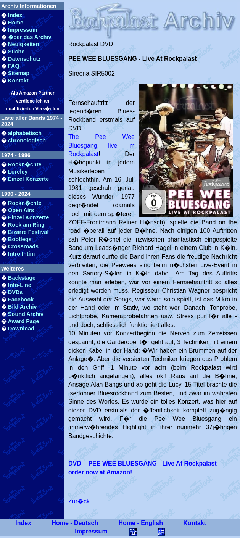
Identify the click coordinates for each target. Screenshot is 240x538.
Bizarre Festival (28, 232)
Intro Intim (21, 254)
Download (21, 328)
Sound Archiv (25, 314)
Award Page (23, 321)
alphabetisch (25, 133)
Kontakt (18, 80)
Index (15, 15)
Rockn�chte (25, 164)
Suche (16, 51)
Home (15, 22)
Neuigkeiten (23, 44)
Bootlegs (20, 239)
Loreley (17, 172)
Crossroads (23, 246)
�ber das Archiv (29, 37)
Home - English (141, 523)
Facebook (21, 299)
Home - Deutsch (75, 523)
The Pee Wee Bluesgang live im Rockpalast (101, 145)
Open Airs (21, 210)
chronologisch (27, 140)
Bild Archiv (22, 307)
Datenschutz (24, 59)
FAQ (13, 66)
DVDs (15, 292)
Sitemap (18, 73)
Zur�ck (79, 501)
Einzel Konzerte (28, 179)
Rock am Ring (26, 225)
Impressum (22, 30)
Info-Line (19, 285)
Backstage (21, 278)
